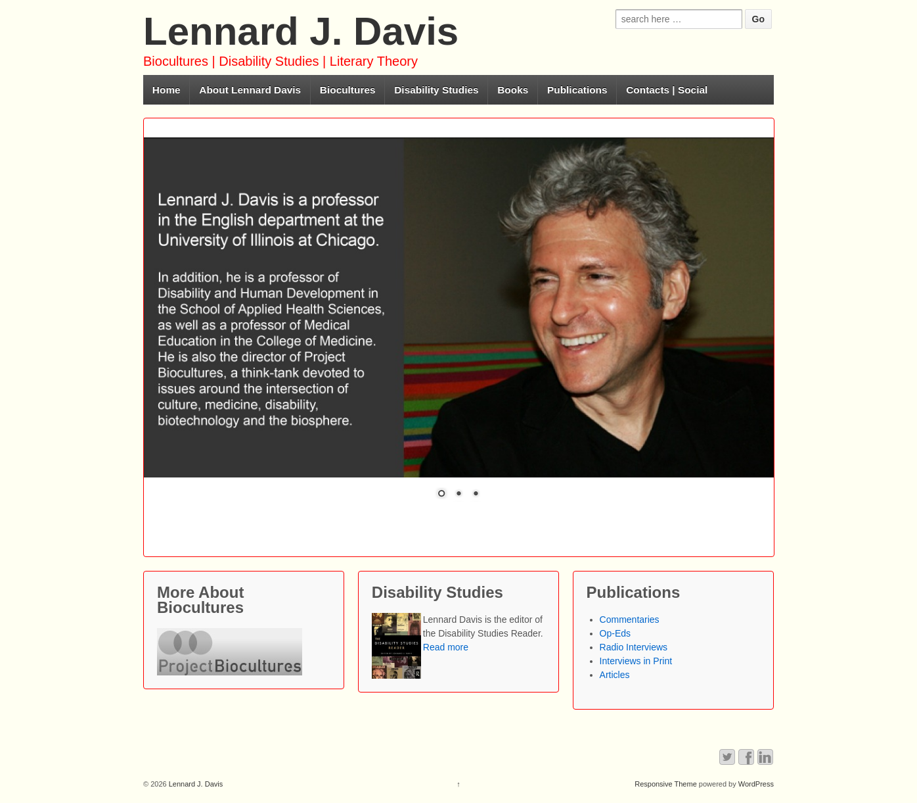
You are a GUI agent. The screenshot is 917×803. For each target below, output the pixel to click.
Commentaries (630, 619)
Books (512, 89)
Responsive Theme (666, 784)
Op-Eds (615, 633)
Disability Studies (436, 89)
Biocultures (348, 89)
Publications (577, 89)
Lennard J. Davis (300, 31)
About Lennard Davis (250, 89)
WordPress (756, 784)
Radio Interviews (634, 647)
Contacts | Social (666, 89)
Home (166, 89)
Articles (615, 674)
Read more (445, 647)
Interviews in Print (636, 661)
